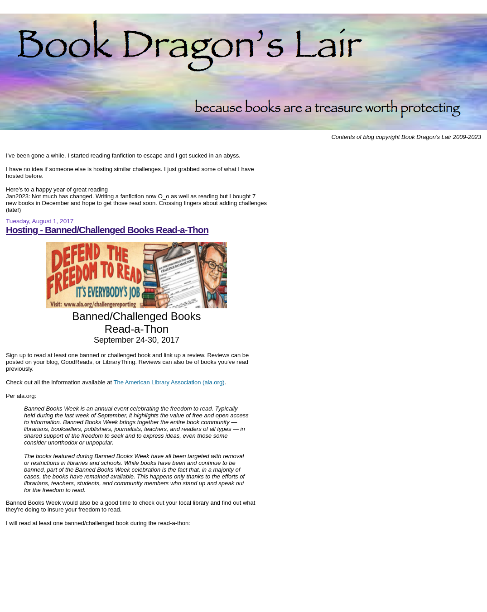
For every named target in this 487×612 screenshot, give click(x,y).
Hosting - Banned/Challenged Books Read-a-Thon (107, 230)
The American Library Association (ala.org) (169, 382)
